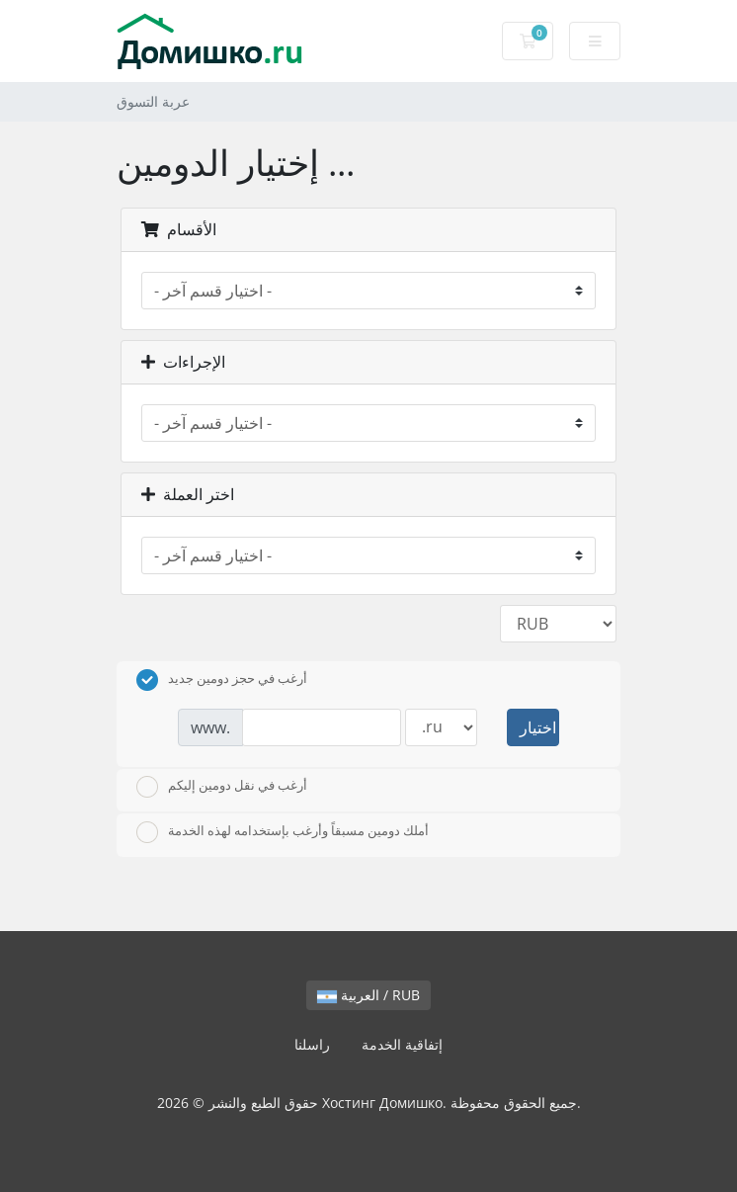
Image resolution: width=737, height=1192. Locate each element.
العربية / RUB (368, 994)
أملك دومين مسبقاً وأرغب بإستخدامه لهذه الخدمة (282, 832)
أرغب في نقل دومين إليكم (221, 787)
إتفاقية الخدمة (402, 1044)
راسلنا (312, 1044)
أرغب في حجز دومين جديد (221, 680)
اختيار (538, 727)
